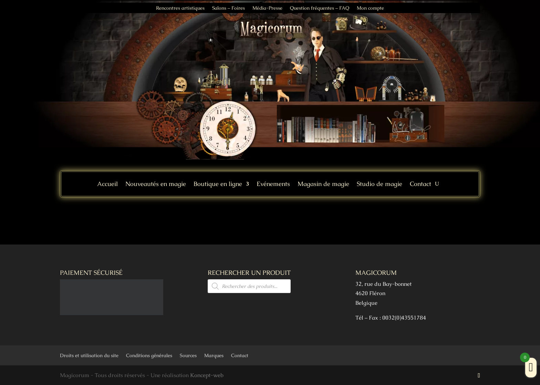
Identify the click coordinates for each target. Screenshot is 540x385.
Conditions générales (149, 355)
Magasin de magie (323, 184)
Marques (214, 355)
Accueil (107, 184)
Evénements (273, 184)
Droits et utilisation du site (89, 355)
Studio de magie (379, 184)
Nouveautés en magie (155, 184)
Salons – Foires (228, 8)
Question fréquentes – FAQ (319, 8)
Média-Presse (267, 8)
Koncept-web (207, 375)
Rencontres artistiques (180, 8)
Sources (188, 355)
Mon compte (370, 8)
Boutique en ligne (218, 184)
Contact (420, 184)
